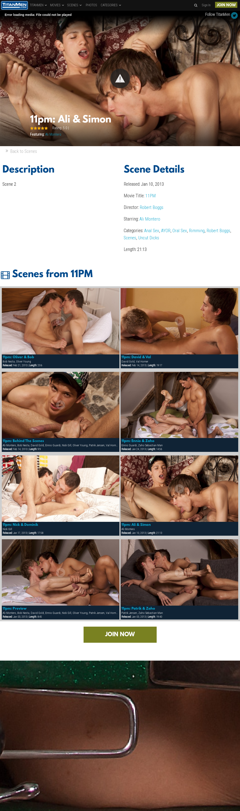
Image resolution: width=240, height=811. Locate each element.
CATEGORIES (111, 5)
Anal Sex (151, 230)
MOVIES (57, 5)
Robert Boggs (151, 207)
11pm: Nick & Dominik (20, 525)
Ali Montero (53, 134)
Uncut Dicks (148, 237)
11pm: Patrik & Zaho (138, 609)
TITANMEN (38, 5)
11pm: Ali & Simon (136, 525)
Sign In (206, 5)
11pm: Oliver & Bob (18, 357)
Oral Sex (179, 230)
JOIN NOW (226, 5)
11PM (150, 195)
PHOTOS (91, 5)
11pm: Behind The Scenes (23, 441)
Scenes (130, 237)
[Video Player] (120, 78)
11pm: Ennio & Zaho (137, 441)
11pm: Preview (15, 609)
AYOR (165, 230)
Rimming (197, 230)
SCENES (74, 5)
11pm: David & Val (136, 357)
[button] (120, 78)
